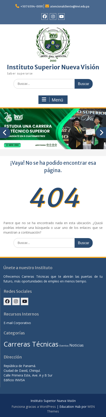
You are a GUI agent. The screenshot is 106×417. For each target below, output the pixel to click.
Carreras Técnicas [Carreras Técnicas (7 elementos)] (31, 344)
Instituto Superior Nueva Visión (53, 67)
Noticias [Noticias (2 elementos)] (76, 345)
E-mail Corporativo (17, 323)
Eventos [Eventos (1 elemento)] (63, 345)
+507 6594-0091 (31, 6)
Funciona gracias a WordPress (34, 406)
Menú (52, 99)
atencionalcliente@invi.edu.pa (69, 6)
